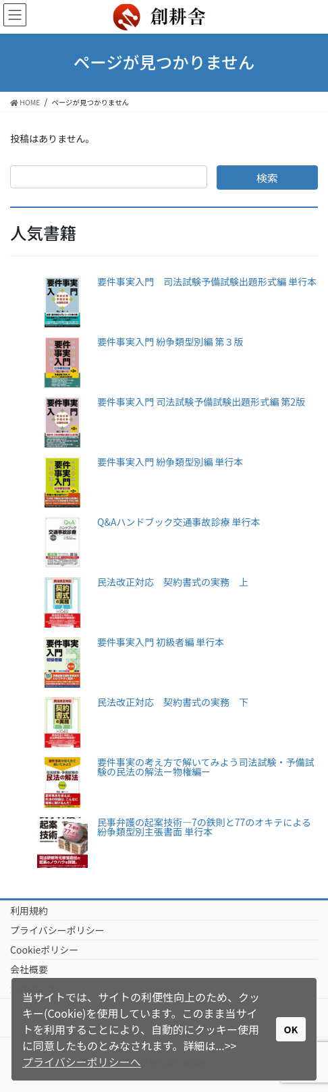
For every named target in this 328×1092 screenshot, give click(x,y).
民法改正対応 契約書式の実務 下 (172, 702)
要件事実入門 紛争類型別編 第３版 (170, 341)
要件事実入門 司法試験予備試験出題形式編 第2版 (201, 401)
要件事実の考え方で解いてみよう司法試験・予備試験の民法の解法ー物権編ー (206, 766)
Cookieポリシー (44, 949)
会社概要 (29, 969)
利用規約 (29, 910)
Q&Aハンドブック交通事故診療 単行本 (179, 521)
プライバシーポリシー (57, 930)
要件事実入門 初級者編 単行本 (160, 642)
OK (291, 1029)
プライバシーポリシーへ (81, 1062)
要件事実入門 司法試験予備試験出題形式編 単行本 (207, 281)
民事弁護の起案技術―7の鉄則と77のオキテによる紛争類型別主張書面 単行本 (204, 826)
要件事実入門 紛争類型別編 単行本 (170, 461)
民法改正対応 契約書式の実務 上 (172, 582)
